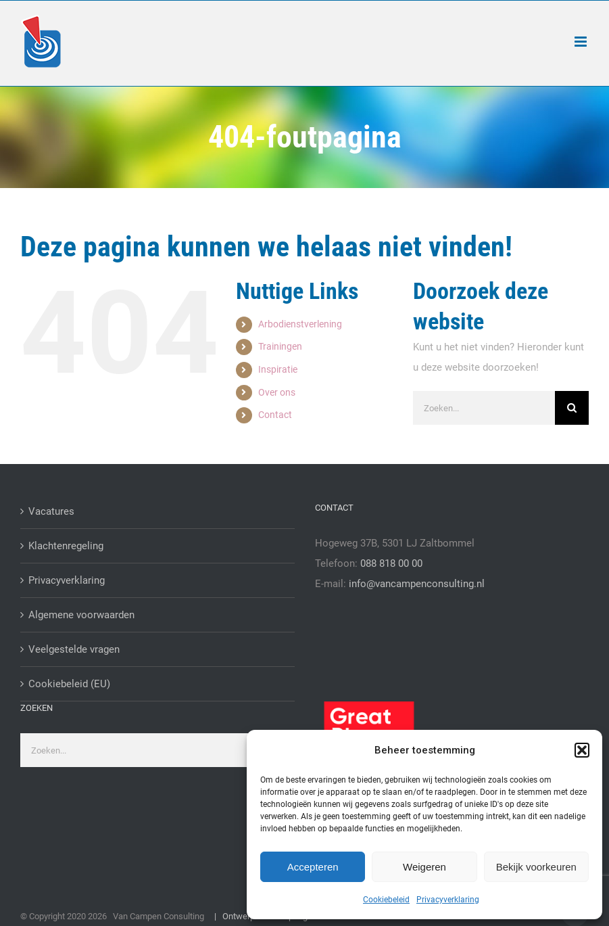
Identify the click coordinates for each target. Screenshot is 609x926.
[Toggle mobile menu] (582, 41)
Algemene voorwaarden (81, 615)
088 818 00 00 (391, 563)
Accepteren (313, 867)
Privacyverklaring (447, 899)
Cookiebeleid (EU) (69, 684)
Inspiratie (277, 369)
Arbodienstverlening (300, 324)
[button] (582, 750)
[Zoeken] (572, 408)
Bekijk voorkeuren (536, 867)
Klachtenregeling (65, 546)
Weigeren (424, 867)
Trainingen (280, 346)
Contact (275, 414)
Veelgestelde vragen (74, 649)
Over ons (276, 392)
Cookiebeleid (386, 899)
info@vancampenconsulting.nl (417, 584)
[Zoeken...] (484, 408)
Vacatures (51, 511)
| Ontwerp (231, 916)
